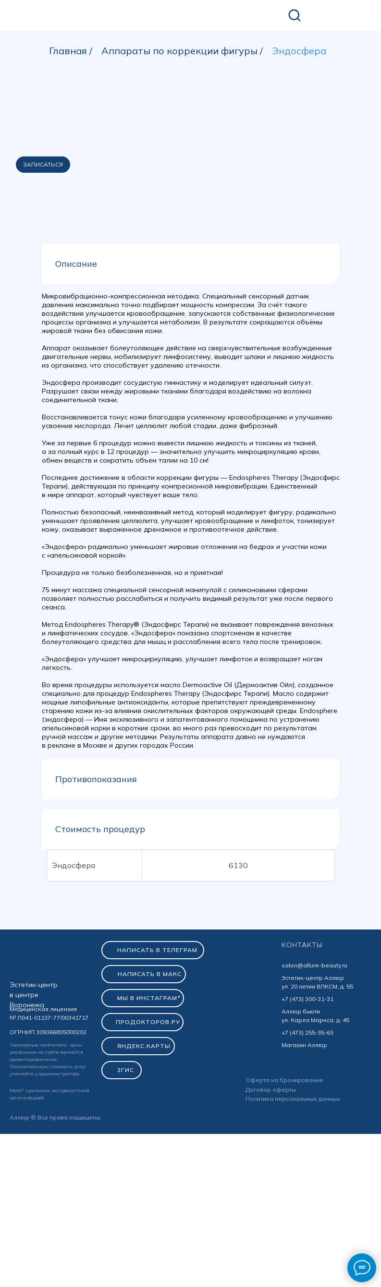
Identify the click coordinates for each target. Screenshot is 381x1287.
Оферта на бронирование (284, 1233)
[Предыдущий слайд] (19, 292)
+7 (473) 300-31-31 (307, 1152)
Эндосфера (299, 51)
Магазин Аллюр (304, 1198)
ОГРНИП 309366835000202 (48, 1185)
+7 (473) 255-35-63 (307, 1185)
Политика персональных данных (293, 1251)
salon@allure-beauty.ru (314, 1118)
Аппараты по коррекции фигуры (179, 51)
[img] (76, 16)
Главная (68, 51)
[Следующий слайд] (361, 292)
